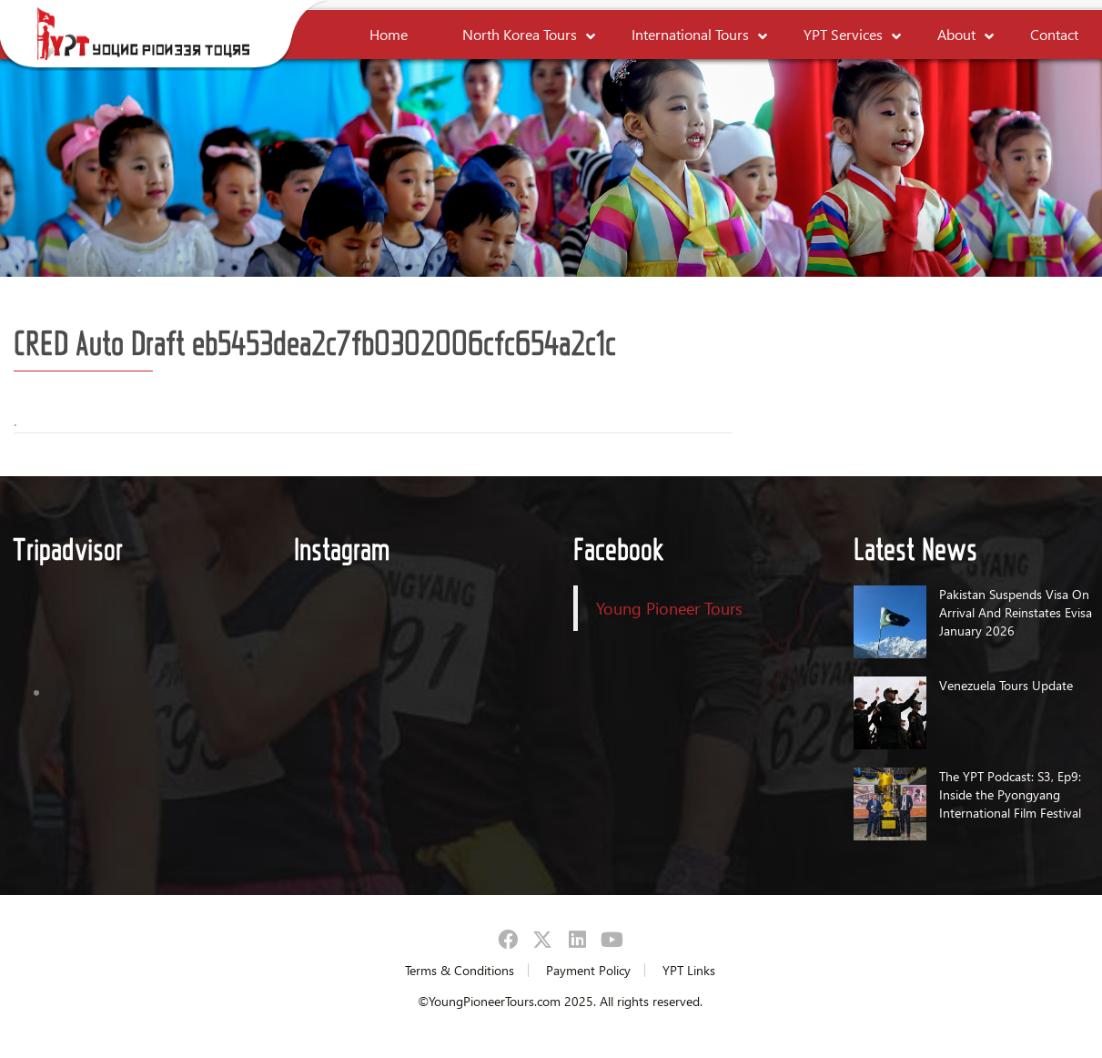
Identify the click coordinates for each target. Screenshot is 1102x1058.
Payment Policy (588, 970)
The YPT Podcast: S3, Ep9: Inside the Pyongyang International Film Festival (1010, 794)
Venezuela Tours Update (1006, 685)
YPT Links (688, 970)
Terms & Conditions (459, 970)
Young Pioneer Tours (669, 607)
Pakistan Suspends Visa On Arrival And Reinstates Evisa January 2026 (1015, 612)
